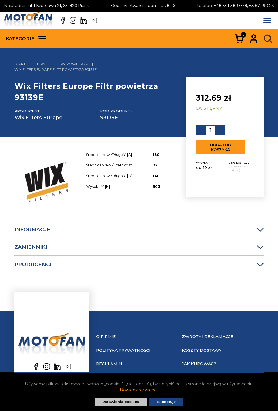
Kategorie (26, 38)
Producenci (139, 264)
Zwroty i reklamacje (207, 336)
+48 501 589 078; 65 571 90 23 (244, 5)
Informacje (139, 229)
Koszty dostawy (201, 350)
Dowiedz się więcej (138, 389)
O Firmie (106, 336)
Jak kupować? (199, 363)
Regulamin (109, 363)
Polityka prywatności (123, 350)
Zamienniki (139, 247)
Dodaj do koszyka (220, 147)
